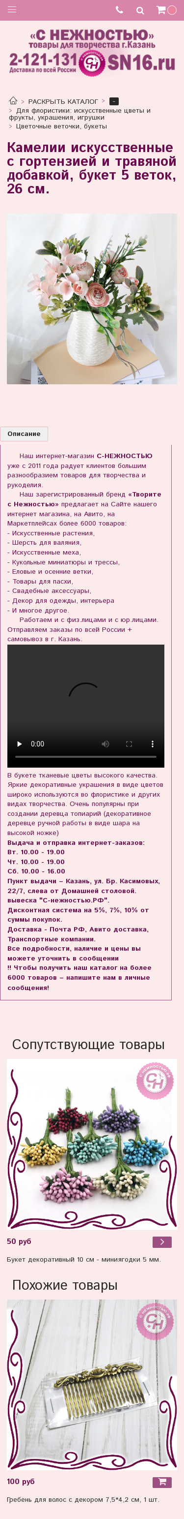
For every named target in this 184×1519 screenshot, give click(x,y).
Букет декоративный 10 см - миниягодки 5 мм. (84, 1260)
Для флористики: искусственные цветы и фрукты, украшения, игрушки (80, 114)
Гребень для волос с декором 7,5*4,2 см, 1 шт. (83, 1500)
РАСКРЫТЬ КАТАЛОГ (63, 102)
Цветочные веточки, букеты (61, 126)
